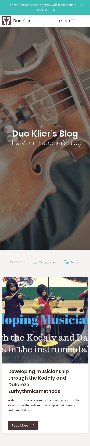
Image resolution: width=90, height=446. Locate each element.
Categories (44, 262)
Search (17, 262)
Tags (71, 262)
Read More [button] (23, 425)
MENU (67, 21)
